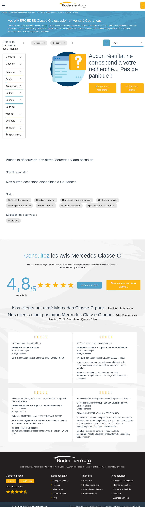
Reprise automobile (122, 474)
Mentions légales (97, 495)
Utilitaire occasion (107, 188)
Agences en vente (121, 487)
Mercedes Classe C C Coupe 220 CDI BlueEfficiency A (102, 336)
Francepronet (42, 495)
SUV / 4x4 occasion (18, 188)
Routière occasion (71, 194)
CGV (138, 495)
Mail (11, 470)
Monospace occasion (19, 194)
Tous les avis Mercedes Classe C (123, 274)
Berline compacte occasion (76, 188)
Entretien (117, 482)
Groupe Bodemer (60, 469)
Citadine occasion (45, 188)
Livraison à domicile (122, 478)
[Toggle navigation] (3, 6)
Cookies (108, 495)
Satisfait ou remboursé (123, 469)
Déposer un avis (89, 273)
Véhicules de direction (93, 478)
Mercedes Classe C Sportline (25, 336)
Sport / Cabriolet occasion (101, 194)
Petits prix (13, 209)
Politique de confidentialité (124, 495)
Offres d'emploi (59, 482)
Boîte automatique (91, 474)
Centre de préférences (79, 495)
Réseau (56, 474)
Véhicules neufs (90, 482)
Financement (58, 478)
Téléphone (26, 470)
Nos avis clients (14, 475)
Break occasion (46, 194)
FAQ (55, 487)
